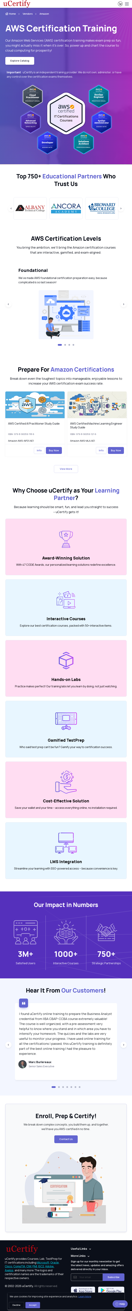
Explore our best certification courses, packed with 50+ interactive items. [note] (66, 625)
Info (39, 450)
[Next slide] (121, 208)
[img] (35, 404)
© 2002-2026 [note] (31, 1286)
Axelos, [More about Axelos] (9, 1270)
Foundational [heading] (33, 270)
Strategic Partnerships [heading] (106, 963)
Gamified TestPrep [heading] (66, 740)
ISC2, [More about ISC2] (41, 1266)
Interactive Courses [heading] (66, 618)
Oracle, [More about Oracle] (54, 1262)
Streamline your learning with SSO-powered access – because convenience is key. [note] (66, 868)
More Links (78, 1256)
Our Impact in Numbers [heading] (66, 905)
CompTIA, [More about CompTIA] (19, 1266)
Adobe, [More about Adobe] (49, 1266)
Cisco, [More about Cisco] (9, 1266)
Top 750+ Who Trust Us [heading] (66, 180)
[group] (30, 208)
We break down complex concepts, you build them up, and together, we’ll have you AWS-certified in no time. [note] (66, 1127)
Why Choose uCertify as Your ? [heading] (66, 494)
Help (120, 1303)
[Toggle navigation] (126, 4)
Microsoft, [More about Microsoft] (43, 1262)
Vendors (28, 13)
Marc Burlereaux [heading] (40, 1062)
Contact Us (66, 1139)
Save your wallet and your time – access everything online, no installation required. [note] (66, 808)
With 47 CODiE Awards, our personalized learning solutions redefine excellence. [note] (66, 565)
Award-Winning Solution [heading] (66, 558)
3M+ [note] (25, 954)
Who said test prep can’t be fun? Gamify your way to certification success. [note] (66, 747)
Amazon (44, 13)
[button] (60, 345)
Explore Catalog (19, 60)
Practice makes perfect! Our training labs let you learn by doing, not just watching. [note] (66, 686)
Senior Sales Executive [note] (41, 1066)
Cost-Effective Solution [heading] (66, 801)
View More (66, 468)
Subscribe (113, 1277)
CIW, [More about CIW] (29, 1266)
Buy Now (54, 450)
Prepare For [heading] (66, 369)
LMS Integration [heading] (66, 861)
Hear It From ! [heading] (66, 990)
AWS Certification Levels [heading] (66, 238)
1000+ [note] (66, 954)
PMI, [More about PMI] (35, 1266)
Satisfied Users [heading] (25, 963)
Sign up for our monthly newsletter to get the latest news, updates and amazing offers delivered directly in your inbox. (97, 1265)
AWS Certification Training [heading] (61, 28)
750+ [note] (106, 954)
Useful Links (79, 1249)
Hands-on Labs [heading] (66, 679)
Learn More (84, 1296)
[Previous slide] (11, 208)
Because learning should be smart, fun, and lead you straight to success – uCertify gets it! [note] (66, 509)
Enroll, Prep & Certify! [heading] (66, 1116)
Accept (32, 1305)
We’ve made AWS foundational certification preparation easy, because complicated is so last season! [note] (62, 280)
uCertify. (28, 1286)
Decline (16, 1305)
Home (10, 13)
